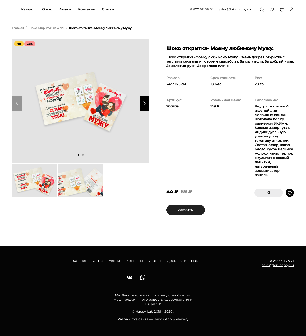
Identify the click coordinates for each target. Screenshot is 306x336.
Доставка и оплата (183, 261)
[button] (78, 155)
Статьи (108, 9)
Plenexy (182, 319)
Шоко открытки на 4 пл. (46, 28)
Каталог (28, 9)
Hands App (162, 319)
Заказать (185, 210)
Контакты (86, 9)
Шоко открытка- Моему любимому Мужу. (100, 28)
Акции (65, 9)
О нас (47, 9)
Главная (18, 28)
